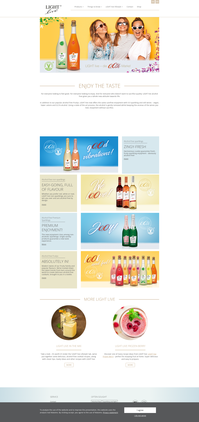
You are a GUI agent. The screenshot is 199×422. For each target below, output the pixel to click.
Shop (139, 6)
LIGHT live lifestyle (114, 6)
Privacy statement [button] (110, 412)
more (126, 159)
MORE (130, 365)
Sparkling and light (110, 402)
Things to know (94, 6)
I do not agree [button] (140, 415)
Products (79, 6)
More (44, 244)
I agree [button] (140, 410)
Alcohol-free (96, 402)
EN (157, 2)
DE (153, 2)
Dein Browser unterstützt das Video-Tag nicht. (59, 126)
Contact (130, 6)
